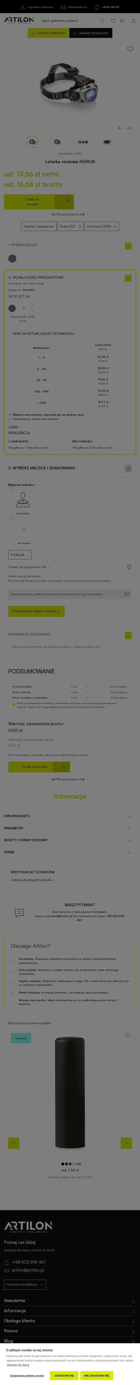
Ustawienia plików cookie (27, 1375)
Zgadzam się (64, 1375)
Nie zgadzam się (96, 1375)
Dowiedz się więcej (18, 1364)
